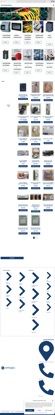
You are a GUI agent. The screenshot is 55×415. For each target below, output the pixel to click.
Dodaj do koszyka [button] (35, 100)
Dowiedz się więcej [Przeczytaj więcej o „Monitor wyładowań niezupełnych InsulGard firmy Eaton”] (23, 98)
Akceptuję (30, 410)
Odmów (39, 410)
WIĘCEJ (5, 42)
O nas (12, 411)
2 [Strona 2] (35, 237)
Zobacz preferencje (49, 410)
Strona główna (3, 14)
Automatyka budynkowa (21, 411)
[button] (52, 400)
